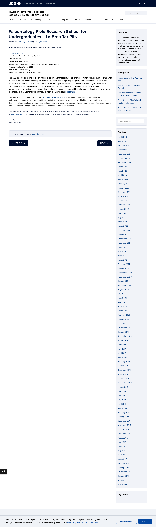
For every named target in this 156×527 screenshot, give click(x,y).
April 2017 (122, 455)
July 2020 (122, 294)
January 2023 (123, 188)
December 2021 (124, 239)
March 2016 (122, 484)
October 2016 (123, 476)
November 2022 (125, 196)
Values (88, 20)
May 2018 (122, 400)
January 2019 (123, 366)
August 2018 (123, 387)
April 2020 (122, 306)
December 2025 (125, 150)
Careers (77, 20)
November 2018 (124, 374)
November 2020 (125, 277)
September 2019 (125, 336)
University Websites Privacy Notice (82, 523)
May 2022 (122, 217)
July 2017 (122, 442)
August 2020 (123, 289)
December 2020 (125, 272)
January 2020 (123, 319)
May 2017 (122, 450)
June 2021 (122, 247)
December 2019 (124, 323)
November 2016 (124, 472)
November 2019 (124, 328)
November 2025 (125, 154)
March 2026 (123, 141)
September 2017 (124, 433)
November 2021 (124, 243)
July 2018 (122, 391)
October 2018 (123, 378)
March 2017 (122, 459)
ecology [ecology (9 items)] (120, 500)
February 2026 (124, 145)
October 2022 (124, 200)
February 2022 (124, 230)
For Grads (53, 20)
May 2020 (122, 302)
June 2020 (122, 298)
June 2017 (122, 446)
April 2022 (122, 222)
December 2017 (124, 421)
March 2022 (123, 226)
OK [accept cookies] (145, 521)
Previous (18, 143)
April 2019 (122, 353)
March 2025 (123, 167)
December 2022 (125, 192)
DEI (97, 20)
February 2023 (124, 183)
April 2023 (122, 175)
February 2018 (124, 412)
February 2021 (124, 264)
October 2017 (123, 429)
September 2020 (125, 285)
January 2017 (123, 467)
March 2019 (122, 357)
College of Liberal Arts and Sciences (26, 12)
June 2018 (122, 395)
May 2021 (122, 251)
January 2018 (123, 416)
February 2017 (124, 463)
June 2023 (122, 171)
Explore (65, 20)
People (23, 20)
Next (104, 143)
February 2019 (124, 361)
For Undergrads (37, 20)
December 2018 (124, 370)
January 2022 (123, 234)
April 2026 (122, 137)
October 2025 (124, 158)
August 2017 (123, 438)
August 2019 (123, 340)
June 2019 (122, 344)
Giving (120, 20)
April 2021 (122, 255)
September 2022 (125, 205)
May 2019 (122, 349)
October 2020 (124, 281)
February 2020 (124, 315)
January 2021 (123, 268)
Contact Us (108, 20)
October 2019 (123, 332)
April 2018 (122, 404)
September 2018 (125, 383)
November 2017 (124, 425)
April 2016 (122, 480)
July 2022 (122, 213)
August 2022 (123, 209)
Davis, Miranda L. (42, 42)
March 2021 (122, 260)
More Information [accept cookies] (126, 521)
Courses (12, 20)
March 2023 (123, 179)
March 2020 (123, 311)
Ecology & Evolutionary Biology (29, 15)
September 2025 (125, 162)
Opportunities (38, 134)
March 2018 (122, 408)
